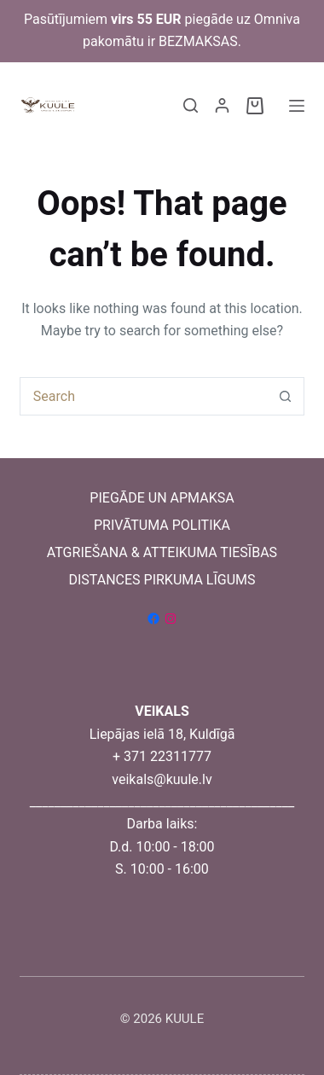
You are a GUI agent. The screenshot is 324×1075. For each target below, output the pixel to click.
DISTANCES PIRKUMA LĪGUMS (161, 580)
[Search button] (285, 396)
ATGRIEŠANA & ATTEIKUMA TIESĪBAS (162, 552)
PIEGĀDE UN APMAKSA (162, 498)
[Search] (190, 105)
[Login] (222, 105)
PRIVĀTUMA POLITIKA (162, 525)
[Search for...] (143, 396)
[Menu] (296, 105)
